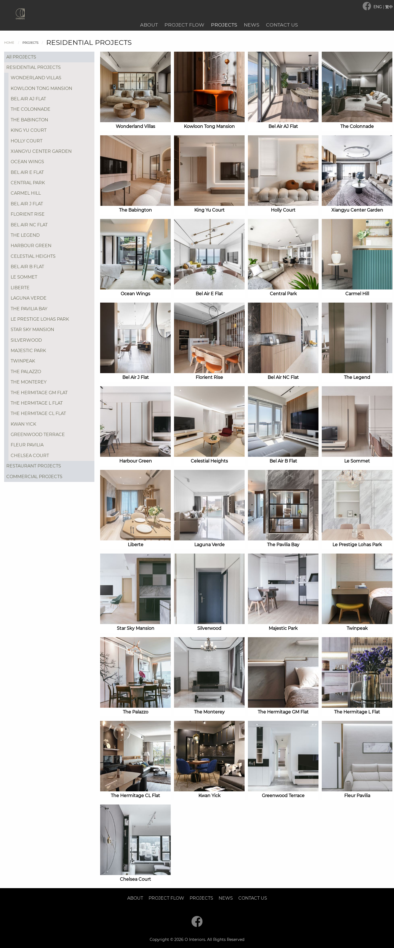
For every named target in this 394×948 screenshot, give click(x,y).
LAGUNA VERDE (29, 298)
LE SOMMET (24, 277)
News (251, 25)
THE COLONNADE (30, 109)
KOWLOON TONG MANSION (41, 88)
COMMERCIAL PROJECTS (34, 476)
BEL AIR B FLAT (27, 266)
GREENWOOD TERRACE (38, 434)
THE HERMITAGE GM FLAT (39, 392)
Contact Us (282, 25)
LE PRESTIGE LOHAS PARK (40, 319)
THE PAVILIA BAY (29, 308)
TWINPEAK (23, 361)
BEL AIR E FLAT (27, 172)
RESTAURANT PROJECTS (33, 466)
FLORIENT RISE (28, 214)
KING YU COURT (29, 130)
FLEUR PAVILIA (27, 444)
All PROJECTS (21, 57)
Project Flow (184, 25)
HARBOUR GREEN (31, 245)
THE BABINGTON (29, 119)
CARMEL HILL (26, 193)
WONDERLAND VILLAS (36, 77)
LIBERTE (20, 287)
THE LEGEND (25, 235)
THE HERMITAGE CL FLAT (38, 413)
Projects (224, 25)
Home (9, 43)
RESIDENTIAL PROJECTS (33, 67)
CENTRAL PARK (28, 182)
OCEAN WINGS (27, 161)
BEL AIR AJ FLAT (28, 98)
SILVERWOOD (26, 340)
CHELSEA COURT (30, 455)
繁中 (389, 6)
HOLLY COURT (26, 141)
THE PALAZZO (26, 371)
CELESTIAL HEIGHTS (33, 256)
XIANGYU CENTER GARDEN (41, 151)
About (149, 25)
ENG (378, 6)
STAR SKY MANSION (32, 329)
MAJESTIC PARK (28, 350)
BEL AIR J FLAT (27, 203)
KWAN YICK (23, 424)
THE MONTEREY (29, 382)
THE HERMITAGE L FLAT (37, 403)
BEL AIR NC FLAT (29, 224)
